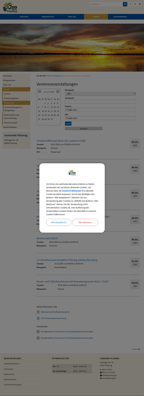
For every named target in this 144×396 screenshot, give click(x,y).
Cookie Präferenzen (71, 190)
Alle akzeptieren (58, 222)
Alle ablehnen (85, 222)
